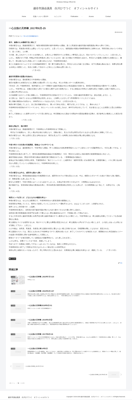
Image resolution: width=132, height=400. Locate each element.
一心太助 (12, 258)
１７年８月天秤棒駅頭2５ (31, 36)
